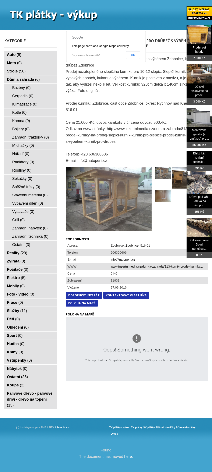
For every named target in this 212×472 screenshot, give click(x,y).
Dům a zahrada (23, 79)
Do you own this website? (86, 55)
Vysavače (23, 212)
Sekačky (22, 178)
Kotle (19, 112)
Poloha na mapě (81, 303)
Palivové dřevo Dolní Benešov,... (199, 244)
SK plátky (149, 427)
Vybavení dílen (27, 203)
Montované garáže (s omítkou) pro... (199, 134)
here (128, 456)
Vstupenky (19, 360)
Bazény (21, 88)
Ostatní (21, 245)
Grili (18, 220)
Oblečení (18, 327)
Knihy (15, 352)
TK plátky (136, 427)
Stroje (16, 71)
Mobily (16, 286)
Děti (13, 319)
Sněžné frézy (26, 187)
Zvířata (16, 261)
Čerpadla (22, 96)
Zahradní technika (30, 236)
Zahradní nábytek (30, 228)
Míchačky (23, 145)
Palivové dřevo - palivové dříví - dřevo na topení (30, 399)
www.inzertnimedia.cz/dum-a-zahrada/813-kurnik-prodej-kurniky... (157, 266)
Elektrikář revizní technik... (199, 158)
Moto (14, 63)
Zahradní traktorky (30, 137)
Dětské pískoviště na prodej (199, 91)
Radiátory (23, 162)
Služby (17, 311)
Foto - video (20, 294)
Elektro (16, 278)
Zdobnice (132, 245)
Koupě (16, 385)
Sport (15, 335)
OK (133, 55)
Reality (17, 253)
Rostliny (22, 170)
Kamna (21, 121)
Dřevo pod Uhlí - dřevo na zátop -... (199, 201)
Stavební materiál (30, 195)
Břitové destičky (165, 427)
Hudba (16, 344)
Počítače (17, 269)
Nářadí (20, 154)
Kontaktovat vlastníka (126, 295)
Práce (15, 302)
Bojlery (21, 129)
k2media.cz (62, 427)
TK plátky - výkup (119, 427)
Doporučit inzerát (84, 295)
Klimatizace (25, 104)
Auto (14, 55)
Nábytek (17, 368)
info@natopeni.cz (123, 259)
